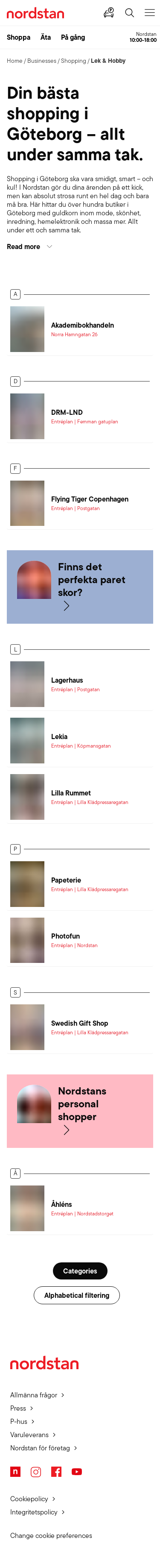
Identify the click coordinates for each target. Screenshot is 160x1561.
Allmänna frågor (33, 1395)
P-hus (18, 1421)
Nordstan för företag (40, 1448)
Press (18, 1408)
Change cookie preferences (51, 1535)
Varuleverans (29, 1435)
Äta (46, 37)
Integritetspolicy (34, 1512)
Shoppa (18, 37)
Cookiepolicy (29, 1499)
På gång (73, 37)
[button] (80, 246)
